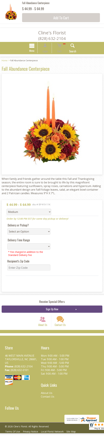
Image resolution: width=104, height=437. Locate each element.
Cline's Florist (52, 33)
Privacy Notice (32, 435)
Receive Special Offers (52, 302)
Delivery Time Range (19, 240)
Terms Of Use (13, 435)
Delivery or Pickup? (18, 225)
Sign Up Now (52, 310)
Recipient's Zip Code (18, 262)
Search (69, 52)
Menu (35, 51)
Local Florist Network (55, 435)
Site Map (75, 435)
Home (5, 60)
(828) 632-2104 (52, 38)
